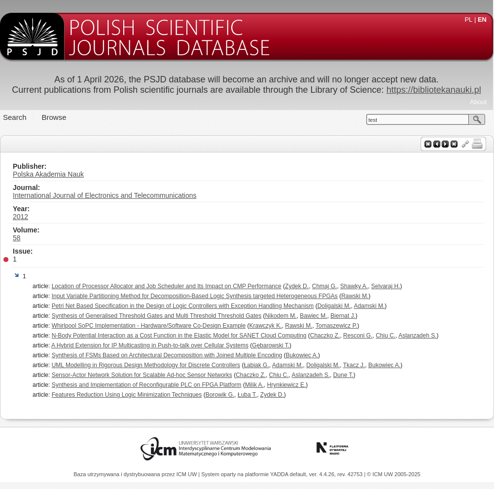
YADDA (280, 474)
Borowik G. (220, 394)
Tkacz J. (354, 365)
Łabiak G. (256, 365)
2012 (20, 217)
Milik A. (254, 384)
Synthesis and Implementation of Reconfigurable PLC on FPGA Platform (147, 384)
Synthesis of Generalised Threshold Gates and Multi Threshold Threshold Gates (157, 315)
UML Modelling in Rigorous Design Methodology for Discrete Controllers (146, 365)
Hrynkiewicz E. (286, 384)
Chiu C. (385, 335)
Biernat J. (342, 315)
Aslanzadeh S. (417, 335)
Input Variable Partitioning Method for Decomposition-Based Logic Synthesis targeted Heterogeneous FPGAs (195, 296)
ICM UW (187, 474)
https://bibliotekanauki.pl (434, 90)
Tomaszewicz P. (336, 325)
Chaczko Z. (325, 335)
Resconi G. (357, 335)
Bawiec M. (313, 315)
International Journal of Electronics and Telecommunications (105, 195)
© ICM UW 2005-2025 (393, 474)
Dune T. (343, 375)
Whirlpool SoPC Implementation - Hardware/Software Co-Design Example (149, 325)
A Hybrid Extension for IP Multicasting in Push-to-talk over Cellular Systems (149, 345)
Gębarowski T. (270, 345)
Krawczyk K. (265, 325)
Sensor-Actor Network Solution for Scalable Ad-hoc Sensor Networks (142, 375)
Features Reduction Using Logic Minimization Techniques (127, 394)
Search (15, 117)
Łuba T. (247, 394)
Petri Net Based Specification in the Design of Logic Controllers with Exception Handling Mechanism (183, 305)
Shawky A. (354, 286)
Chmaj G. (324, 286)
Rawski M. (354, 296)
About (478, 102)
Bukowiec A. (302, 355)
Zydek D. (297, 286)
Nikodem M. (281, 315)
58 (17, 238)
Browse (54, 117)
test (372, 120)
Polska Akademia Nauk (48, 174)
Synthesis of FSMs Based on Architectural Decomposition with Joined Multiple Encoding (167, 355)
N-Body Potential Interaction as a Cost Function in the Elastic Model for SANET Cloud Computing (179, 335)
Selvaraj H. (385, 286)
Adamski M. (369, 305)
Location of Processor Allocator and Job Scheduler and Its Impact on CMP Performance (167, 286)
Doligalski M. (334, 305)
